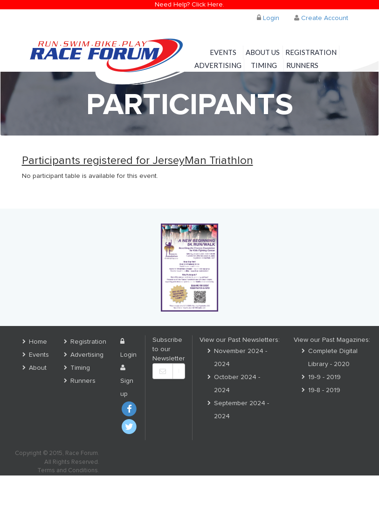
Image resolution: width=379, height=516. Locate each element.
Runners (302, 65)
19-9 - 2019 (324, 377)
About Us (263, 52)
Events (223, 52)
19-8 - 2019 (324, 390)
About (38, 368)
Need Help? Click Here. (189, 4)
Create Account (321, 17)
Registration (311, 52)
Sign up (126, 381)
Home (38, 342)
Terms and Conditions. (68, 471)
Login (268, 17)
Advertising (217, 65)
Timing (264, 65)
